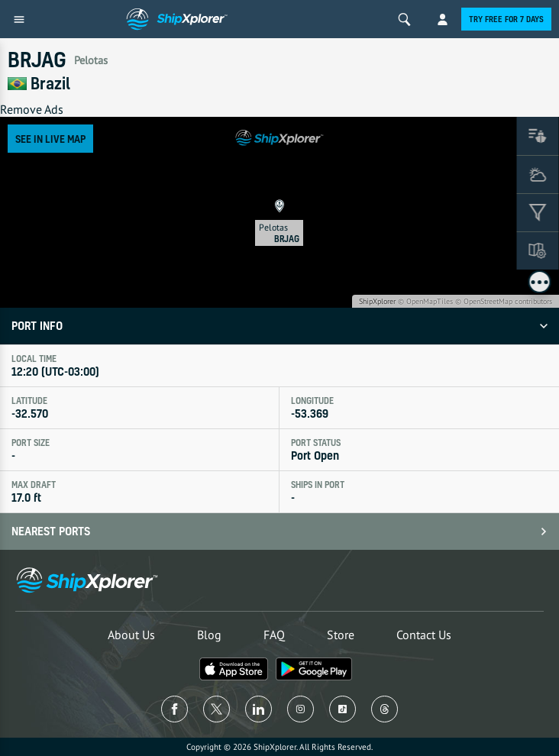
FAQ (274, 634)
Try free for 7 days (506, 19)
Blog (209, 634)
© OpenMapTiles (425, 301)
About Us (131, 634)
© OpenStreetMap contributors (503, 301)
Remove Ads (31, 109)
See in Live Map (50, 138)
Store (340, 634)
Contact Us (423, 634)
